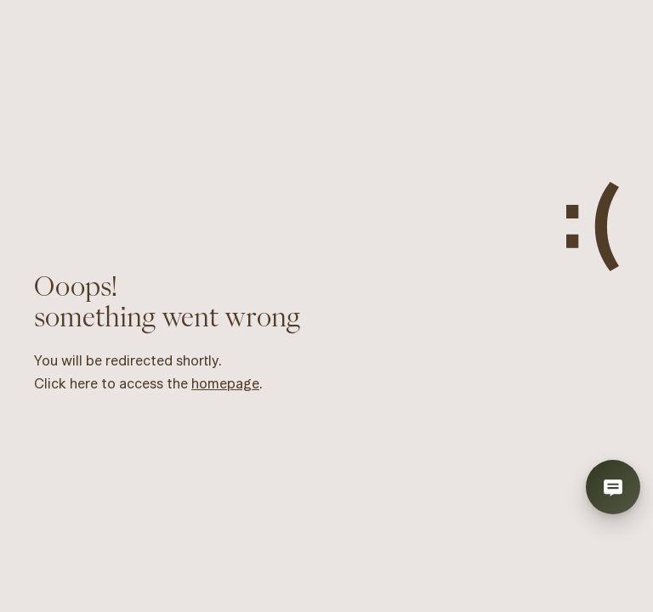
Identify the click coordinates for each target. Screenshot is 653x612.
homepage (225, 383)
